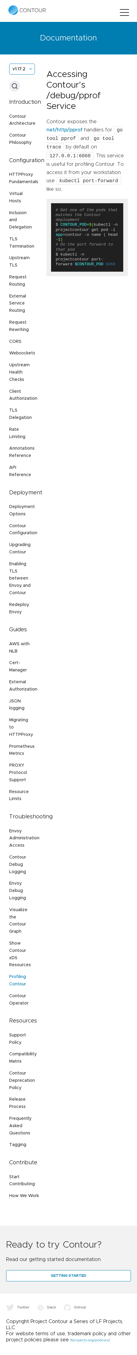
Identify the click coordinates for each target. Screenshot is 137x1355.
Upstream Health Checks (19, 372)
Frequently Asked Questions (20, 1125)
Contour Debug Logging (17, 864)
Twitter (18, 1307)
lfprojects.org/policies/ (90, 1340)
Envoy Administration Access (24, 838)
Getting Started (68, 1275)
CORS (15, 342)
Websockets (22, 353)
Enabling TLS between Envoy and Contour (20, 578)
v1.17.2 (19, 69)
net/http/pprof (64, 130)
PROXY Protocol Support (18, 772)
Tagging (17, 1145)
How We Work (24, 1196)
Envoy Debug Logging (17, 890)
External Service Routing (17, 303)
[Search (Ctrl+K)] (14, 86)
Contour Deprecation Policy (22, 1080)
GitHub (75, 1307)
